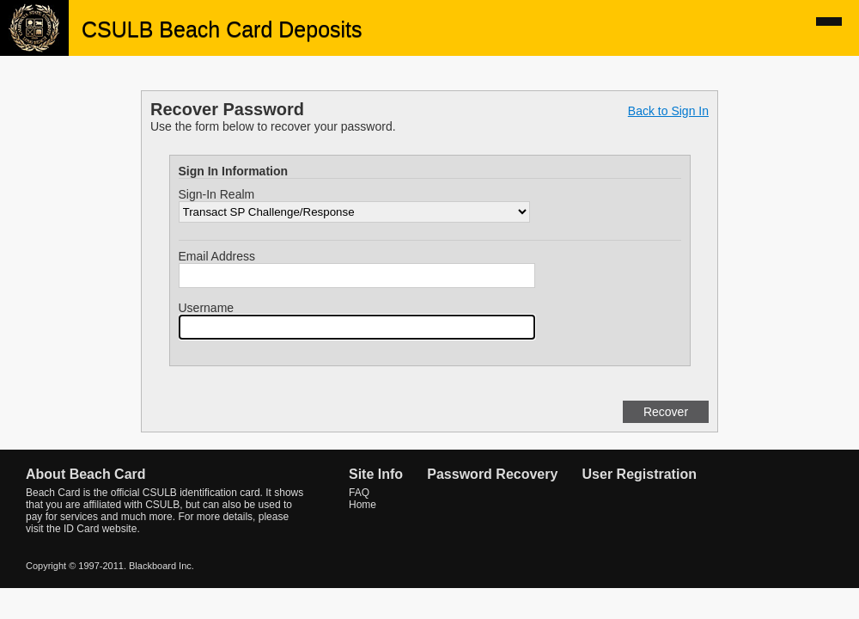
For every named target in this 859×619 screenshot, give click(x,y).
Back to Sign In (668, 111)
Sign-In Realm (217, 194)
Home (362, 505)
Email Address (217, 256)
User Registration (639, 474)
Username (207, 308)
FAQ (359, 493)
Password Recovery (492, 474)
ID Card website (100, 529)
